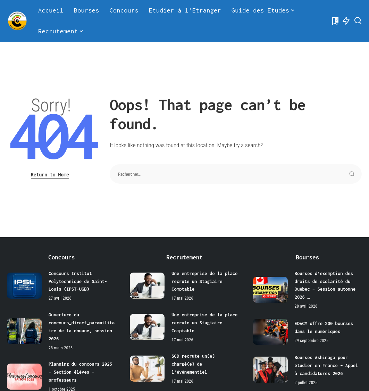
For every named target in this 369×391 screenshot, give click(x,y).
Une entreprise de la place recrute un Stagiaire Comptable (204, 281)
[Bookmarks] (334, 21)
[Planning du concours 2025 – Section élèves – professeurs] (24, 374)
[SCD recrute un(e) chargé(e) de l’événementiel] (147, 367)
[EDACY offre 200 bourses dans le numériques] (270, 331)
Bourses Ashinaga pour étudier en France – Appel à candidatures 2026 (327, 364)
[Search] (358, 21)
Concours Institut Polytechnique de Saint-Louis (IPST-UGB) (78, 281)
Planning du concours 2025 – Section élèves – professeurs (81, 370)
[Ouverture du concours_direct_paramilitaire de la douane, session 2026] (24, 330)
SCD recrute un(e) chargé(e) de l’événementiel (193, 362)
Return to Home (50, 174)
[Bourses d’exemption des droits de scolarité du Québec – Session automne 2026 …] (270, 289)
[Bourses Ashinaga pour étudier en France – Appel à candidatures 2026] (270, 369)
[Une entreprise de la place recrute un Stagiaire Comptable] (147, 285)
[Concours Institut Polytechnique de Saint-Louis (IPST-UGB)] (24, 285)
